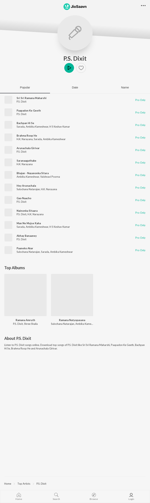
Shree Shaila (31, 323)
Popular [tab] (25, 87)
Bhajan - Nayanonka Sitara (33, 173)
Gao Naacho (24, 198)
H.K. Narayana (25, 139)
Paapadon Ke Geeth (29, 110)
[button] (81, 68)
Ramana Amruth (25, 320)
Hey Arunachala (26, 185)
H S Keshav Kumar (59, 126)
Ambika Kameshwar (37, 126)
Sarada (21, 126)
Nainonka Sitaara (27, 210)
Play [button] (69, 68)
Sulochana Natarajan (28, 189)
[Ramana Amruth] (25, 295)
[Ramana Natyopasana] (72, 295)
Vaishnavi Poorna (50, 176)
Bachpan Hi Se (25, 123)
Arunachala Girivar (28, 148)
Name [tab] (125, 87)
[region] (75, 483)
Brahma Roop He (27, 135)
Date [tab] (75, 87)
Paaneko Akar (25, 248)
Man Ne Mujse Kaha (29, 223)
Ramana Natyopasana (72, 320)
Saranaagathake (26, 160)
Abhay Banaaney (27, 235)
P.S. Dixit (75, 58)
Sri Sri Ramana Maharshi (31, 98)
